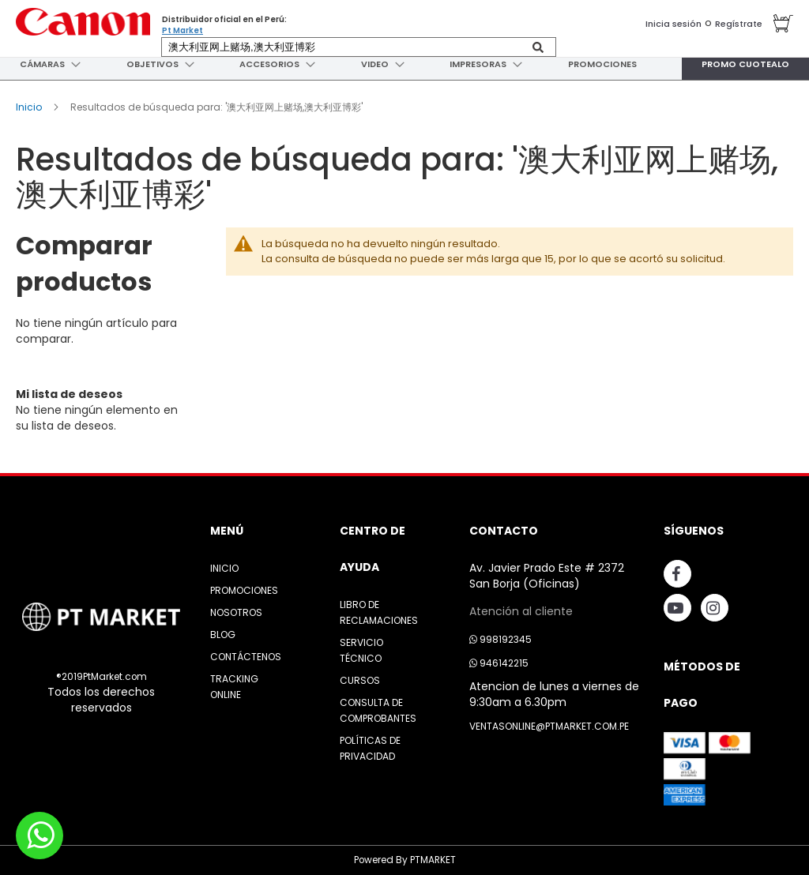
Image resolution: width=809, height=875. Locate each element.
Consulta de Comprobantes (378, 710)
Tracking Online (234, 686)
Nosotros (236, 612)
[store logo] (83, 22)
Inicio (30, 107)
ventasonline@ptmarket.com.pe (549, 726)
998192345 (500, 639)
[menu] (404, 64)
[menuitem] (40, 64)
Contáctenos (245, 656)
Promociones (244, 590)
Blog (222, 634)
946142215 (499, 663)
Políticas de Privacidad (370, 748)
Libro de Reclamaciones (379, 612)
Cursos (360, 680)
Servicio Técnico (361, 650)
